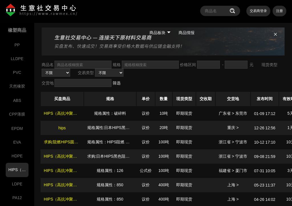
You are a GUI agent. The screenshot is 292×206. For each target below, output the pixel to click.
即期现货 (184, 113)
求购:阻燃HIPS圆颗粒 (63, 142)
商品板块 (160, 32)
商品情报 (186, 32)
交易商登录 (258, 11)
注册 (279, 11)
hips (62, 128)
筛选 (117, 83)
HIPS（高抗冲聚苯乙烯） (66, 113)
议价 (146, 113)
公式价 (146, 170)
